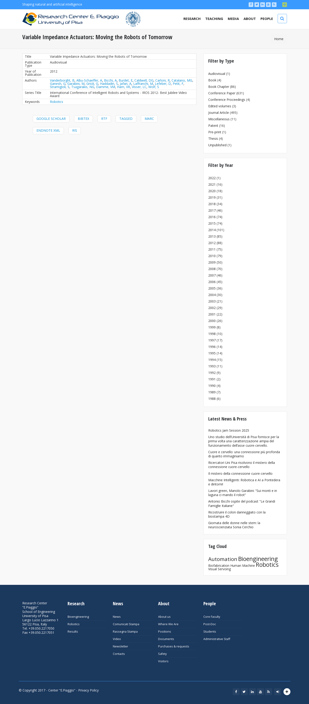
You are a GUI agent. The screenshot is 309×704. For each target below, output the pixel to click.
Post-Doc (209, 624)
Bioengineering (258, 559)
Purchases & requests (173, 646)
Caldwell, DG (143, 80)
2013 (212, 236)
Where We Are (168, 624)
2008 (212, 269)
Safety (162, 654)
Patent (213, 125)
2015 (212, 223)
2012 (212, 243)
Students (209, 632)
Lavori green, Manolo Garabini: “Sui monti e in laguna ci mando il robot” (242, 492)
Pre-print (214, 132)
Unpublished (217, 145)
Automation (222, 559)
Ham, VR (123, 87)
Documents (166, 639)
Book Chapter (218, 86)
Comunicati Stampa (126, 624)
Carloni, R (162, 80)
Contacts (119, 654)
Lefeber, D (163, 83)
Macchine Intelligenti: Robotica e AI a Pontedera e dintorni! (244, 482)
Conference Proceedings (226, 99)
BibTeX (83, 118)
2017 (212, 210)
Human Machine (242, 565)
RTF (104, 118)
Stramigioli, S (59, 87)
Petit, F (178, 83)
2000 (212, 321)
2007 (212, 275)
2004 (212, 295)
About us (164, 617)
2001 (212, 314)
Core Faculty (211, 617)
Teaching (214, 18)
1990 (212, 385)
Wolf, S (153, 87)
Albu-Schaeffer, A (89, 80)
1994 (212, 359)
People (266, 18)
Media (233, 18)
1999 (212, 327)
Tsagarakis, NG (82, 87)
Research (192, 18)
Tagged (126, 118)
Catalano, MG (182, 80)
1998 (212, 333)
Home (278, 39)
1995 (212, 353)
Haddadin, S (109, 83)
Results (73, 632)
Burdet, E (126, 80)
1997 (212, 340)
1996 (212, 346)
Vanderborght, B (62, 80)
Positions (164, 632)
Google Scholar (51, 118)
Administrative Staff (216, 639)
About (250, 18)
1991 (212, 379)
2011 (212, 249)
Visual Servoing (219, 569)
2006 (212, 282)
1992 (212, 372)
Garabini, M (76, 83)
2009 (212, 262)
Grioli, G (92, 83)
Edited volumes (219, 106)
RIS (74, 130)
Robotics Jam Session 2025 (228, 430)
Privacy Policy (88, 690)
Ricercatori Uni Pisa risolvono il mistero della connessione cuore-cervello (241, 464)
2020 (212, 191)
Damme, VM (105, 87)
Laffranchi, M (143, 83)
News (117, 617)
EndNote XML (48, 130)
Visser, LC (139, 87)
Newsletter (120, 646)
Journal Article (218, 112)
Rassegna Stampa (125, 632)
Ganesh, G (57, 83)
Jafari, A (125, 83)
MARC (149, 118)
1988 (212, 398)
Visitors (163, 661)
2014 (212, 230)
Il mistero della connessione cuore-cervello (240, 473)
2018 (212, 204)
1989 (212, 392)
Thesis (213, 138)
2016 (212, 217)
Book (212, 80)
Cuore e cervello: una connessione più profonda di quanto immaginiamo (244, 454)
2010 (212, 256)
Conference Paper (221, 93)
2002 (212, 308)
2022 (212, 178)
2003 (212, 301)
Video (117, 639)
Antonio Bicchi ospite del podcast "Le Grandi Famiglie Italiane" (241, 503)
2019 (212, 197)
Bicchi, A (110, 80)
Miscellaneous (219, 119)
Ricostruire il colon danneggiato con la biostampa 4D (237, 514)
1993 (212, 366)
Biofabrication (218, 565)
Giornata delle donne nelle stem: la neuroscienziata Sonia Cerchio (234, 525)
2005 (212, 288)
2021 (212, 184)
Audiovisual (216, 73)
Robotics (56, 101)
